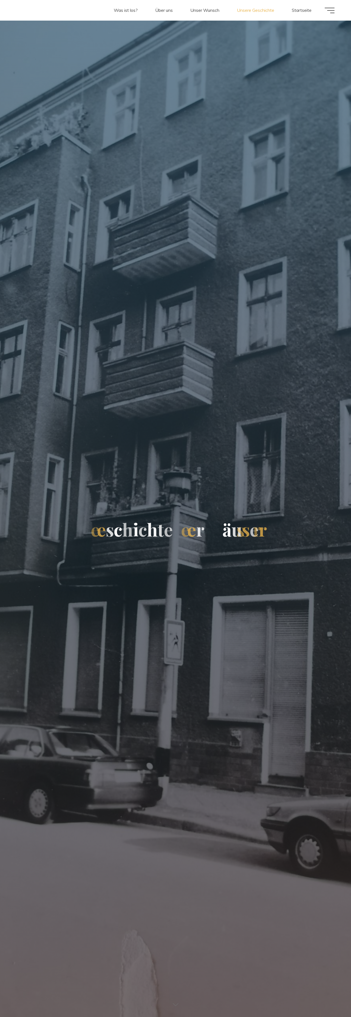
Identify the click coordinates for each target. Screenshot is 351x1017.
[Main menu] (330, 10)
